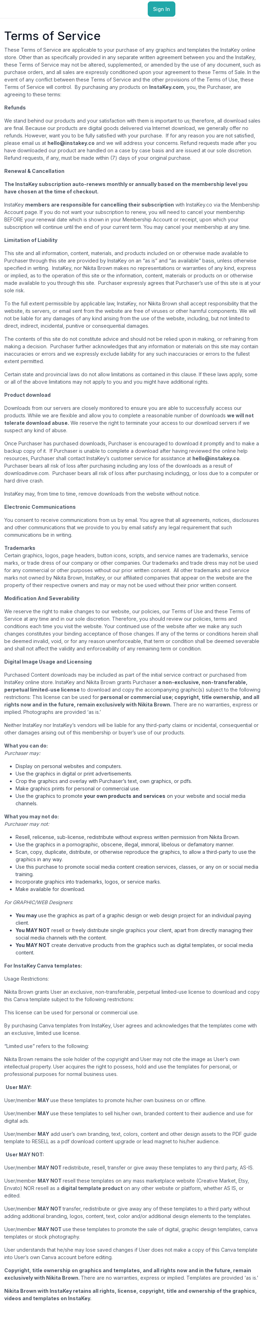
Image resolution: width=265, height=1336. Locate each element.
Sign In (161, 9)
